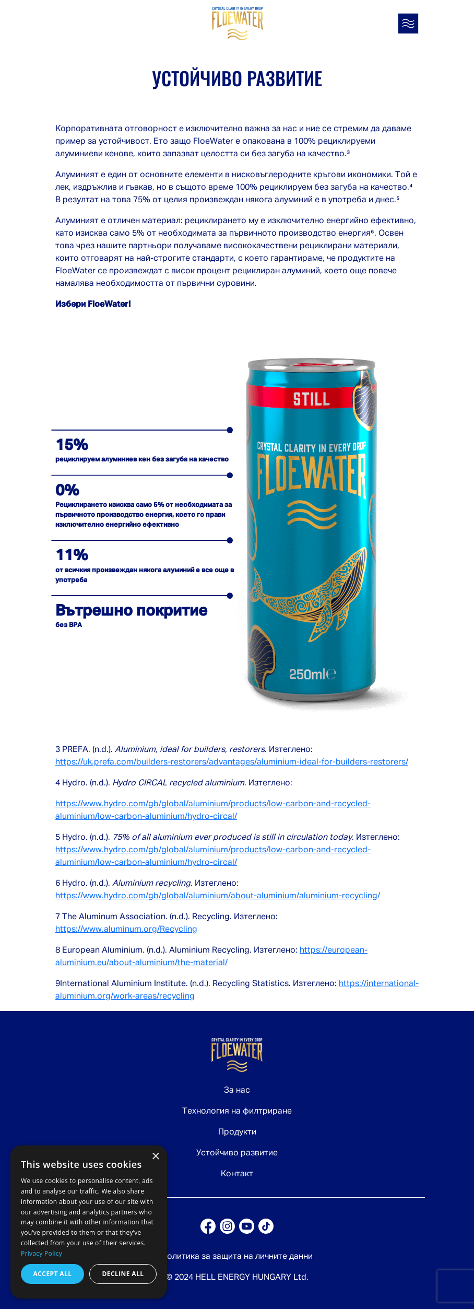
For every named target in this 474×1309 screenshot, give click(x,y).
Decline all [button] (123, 1273)
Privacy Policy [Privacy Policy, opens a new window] (41, 1253)
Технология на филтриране (237, 1111)
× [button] (155, 1157)
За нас (237, 1090)
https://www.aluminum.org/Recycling (126, 929)
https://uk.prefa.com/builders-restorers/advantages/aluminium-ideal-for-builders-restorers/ (231, 762)
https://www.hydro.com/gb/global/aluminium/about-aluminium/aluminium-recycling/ (217, 896)
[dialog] (88, 1222)
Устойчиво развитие (237, 1153)
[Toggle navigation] (408, 23)
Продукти (237, 1132)
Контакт (237, 1174)
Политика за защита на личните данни (237, 1257)
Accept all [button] (52, 1273)
